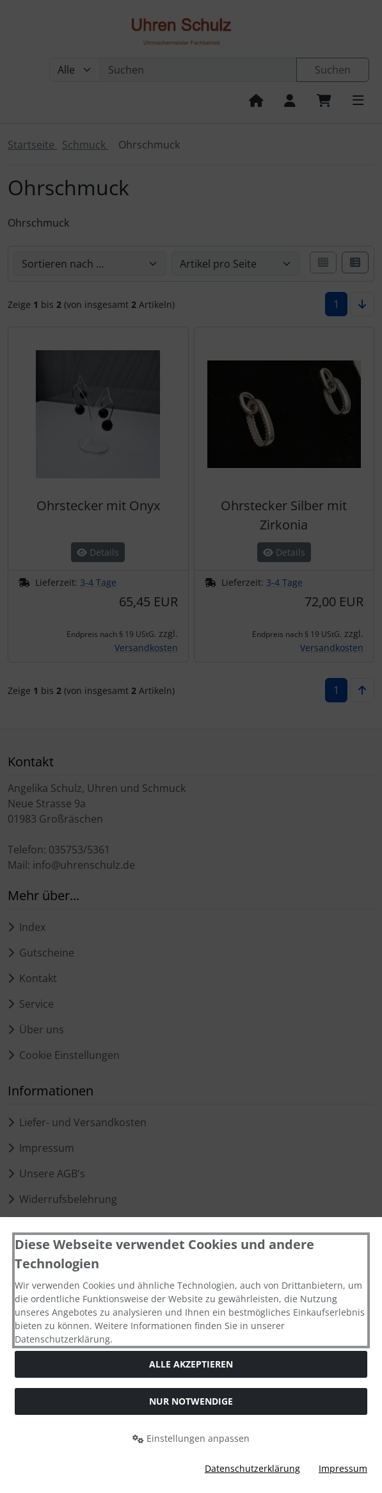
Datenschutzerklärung (252, 1468)
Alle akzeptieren (191, 1364)
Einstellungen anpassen (191, 1438)
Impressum (343, 1468)
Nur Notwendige (191, 1401)
